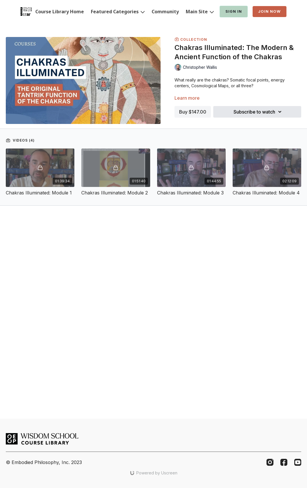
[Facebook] (283, 462)
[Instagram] (269, 462)
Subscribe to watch (258, 111)
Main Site (200, 11)
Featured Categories (118, 11)
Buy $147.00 (192, 112)
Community (165, 11)
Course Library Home (59, 11)
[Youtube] (297, 462)
